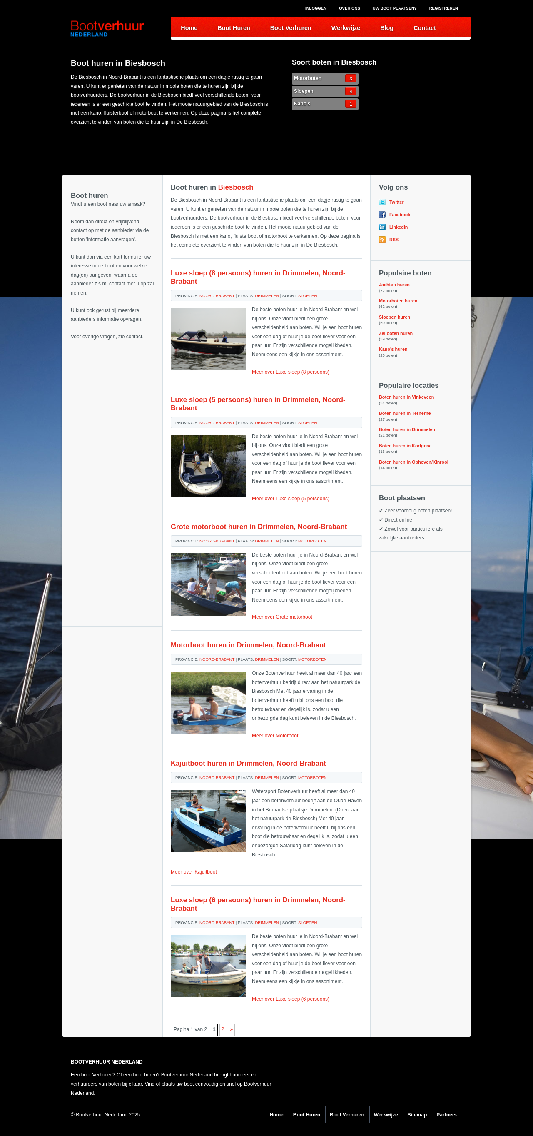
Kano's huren (393, 349)
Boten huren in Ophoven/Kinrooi (413, 461)
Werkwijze (345, 28)
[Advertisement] (112, 400)
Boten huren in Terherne (405, 413)
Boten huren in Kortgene (405, 445)
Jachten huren (394, 284)
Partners (446, 1115)
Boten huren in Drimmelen (407, 429)
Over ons (349, 8)
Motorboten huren (398, 300)
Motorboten (325, 78)
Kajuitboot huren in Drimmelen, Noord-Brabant (248, 763)
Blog (387, 28)
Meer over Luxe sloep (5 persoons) (290, 499)
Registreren (443, 8)
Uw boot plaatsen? (395, 8)
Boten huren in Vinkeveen (406, 396)
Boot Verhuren (290, 28)
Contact (424, 28)
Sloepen (325, 91)
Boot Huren (233, 28)
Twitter (396, 202)
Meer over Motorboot (275, 736)
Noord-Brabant (216, 295)
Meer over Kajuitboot (194, 872)
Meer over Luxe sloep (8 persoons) (290, 372)
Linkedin (398, 227)
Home (189, 28)
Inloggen (315, 8)
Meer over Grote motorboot (282, 617)
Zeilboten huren (396, 333)
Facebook (399, 214)
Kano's (325, 104)
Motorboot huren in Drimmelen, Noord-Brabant (248, 645)
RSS (394, 239)
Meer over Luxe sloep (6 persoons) (290, 999)
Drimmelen (267, 295)
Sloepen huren (394, 317)
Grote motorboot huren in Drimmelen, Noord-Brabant (259, 527)
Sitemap (417, 1115)
